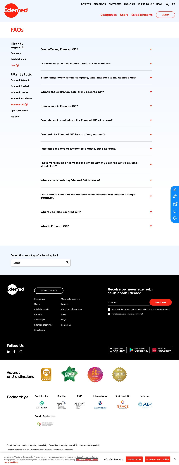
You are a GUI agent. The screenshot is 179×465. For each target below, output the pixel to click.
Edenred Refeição (20, 80)
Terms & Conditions (14, 447)
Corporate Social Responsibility (95, 447)
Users (124, 15)
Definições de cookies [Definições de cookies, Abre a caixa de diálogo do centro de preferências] (113, 459)
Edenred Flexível (20, 86)
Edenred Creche (19, 92)
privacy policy (137, 311)
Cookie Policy (45, 447)
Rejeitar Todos (134, 459)
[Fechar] (175, 459)
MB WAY (15, 116)
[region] (89, 459)
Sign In (165, 14)
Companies (108, 15)
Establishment (18, 59)
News (159, 4)
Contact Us (67, 327)
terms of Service (63, 452)
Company (16, 53)
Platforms (115, 4)
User (13, 65)
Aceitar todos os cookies (157, 459)
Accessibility (77, 447)
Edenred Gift (18, 104)
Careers (66, 306)
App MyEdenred (19, 110)
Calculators (39, 332)
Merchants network (71, 300)
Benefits (38, 316)
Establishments (142, 15)
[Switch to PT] (173, 4)
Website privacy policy (30, 447)
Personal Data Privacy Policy (61, 447)
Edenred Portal (49, 292)
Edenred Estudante (21, 98)
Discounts (100, 4)
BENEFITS (86, 4)
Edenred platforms (43, 327)
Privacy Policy (49, 452)
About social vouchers (73, 311)
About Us (129, 4)
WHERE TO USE (146, 4)
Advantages (40, 321)
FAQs (64, 321)
